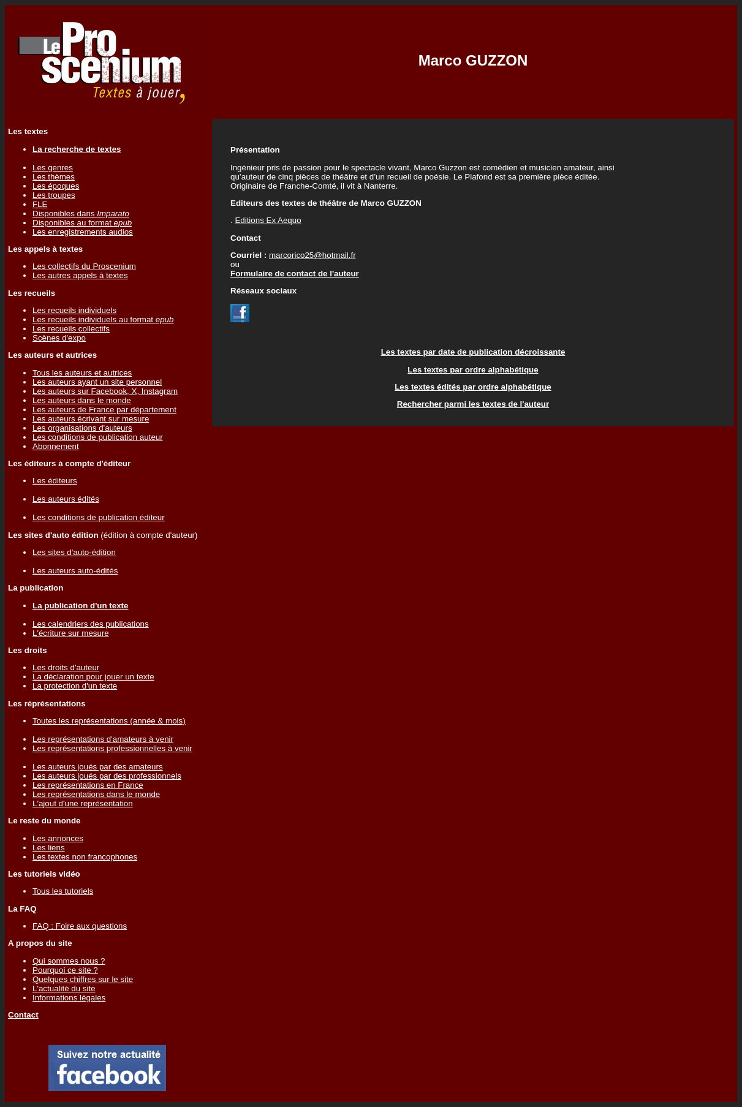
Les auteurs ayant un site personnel (97, 382)
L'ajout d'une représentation (82, 803)
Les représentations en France (87, 785)
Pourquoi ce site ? (65, 970)
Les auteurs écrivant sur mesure (90, 418)
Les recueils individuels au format (102, 319)
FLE (39, 204)
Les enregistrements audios (82, 231)
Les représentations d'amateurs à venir (102, 739)
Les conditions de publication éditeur (98, 517)
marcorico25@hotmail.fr (312, 255)
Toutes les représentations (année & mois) (109, 720)
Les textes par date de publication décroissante (473, 352)
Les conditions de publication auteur (97, 437)
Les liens (48, 847)
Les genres (52, 167)
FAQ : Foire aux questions (79, 926)
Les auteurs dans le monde (81, 400)
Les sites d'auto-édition (74, 552)
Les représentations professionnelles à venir (112, 748)
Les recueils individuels (74, 310)
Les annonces (57, 838)
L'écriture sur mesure (70, 633)
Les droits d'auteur (65, 667)
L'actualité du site (64, 988)
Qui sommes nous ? (68, 960)
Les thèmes (53, 176)
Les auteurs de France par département (104, 409)
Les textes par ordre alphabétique (472, 369)
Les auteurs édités (65, 499)
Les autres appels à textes (80, 275)
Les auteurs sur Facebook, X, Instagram (105, 391)
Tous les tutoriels (62, 891)
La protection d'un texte (74, 685)
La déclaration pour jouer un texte (93, 676)
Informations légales (68, 997)
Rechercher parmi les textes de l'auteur (473, 404)
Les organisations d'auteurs (82, 428)
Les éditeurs (54, 480)
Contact (23, 1014)
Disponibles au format (82, 222)
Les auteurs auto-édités (75, 570)
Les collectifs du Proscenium (84, 266)
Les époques (55, 186)
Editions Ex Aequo (268, 220)
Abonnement (55, 446)
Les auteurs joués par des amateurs (97, 766)
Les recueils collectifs (71, 328)
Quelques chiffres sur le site (82, 979)
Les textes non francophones (84, 856)
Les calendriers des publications (90, 624)
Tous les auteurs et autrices (82, 372)
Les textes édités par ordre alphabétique (473, 386)
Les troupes (53, 195)
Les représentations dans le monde (96, 794)
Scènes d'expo (59, 337)
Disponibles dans (80, 213)
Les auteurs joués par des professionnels (106, 775)
